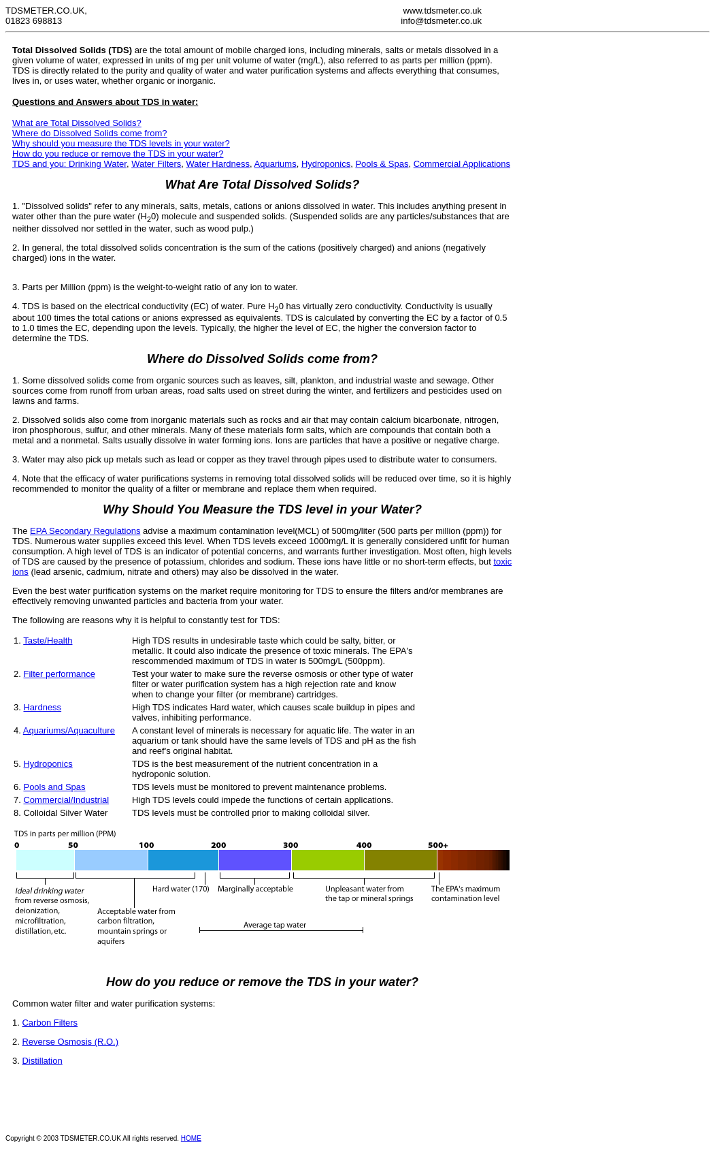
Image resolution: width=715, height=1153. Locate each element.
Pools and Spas (54, 787)
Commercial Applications (462, 164)
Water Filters (156, 164)
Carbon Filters (50, 1022)
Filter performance (59, 674)
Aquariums (275, 164)
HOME (191, 1138)
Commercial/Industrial (66, 800)
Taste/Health (47, 640)
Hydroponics (325, 164)
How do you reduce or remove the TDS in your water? (117, 153)
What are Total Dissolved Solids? (77, 123)
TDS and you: (40, 164)
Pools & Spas (381, 164)
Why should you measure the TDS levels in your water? (121, 143)
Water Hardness (218, 164)
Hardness (42, 707)
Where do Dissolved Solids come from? (89, 133)
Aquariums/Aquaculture (69, 730)
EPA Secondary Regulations (85, 531)
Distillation (42, 1061)
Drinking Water (98, 164)
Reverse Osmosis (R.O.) (70, 1042)
